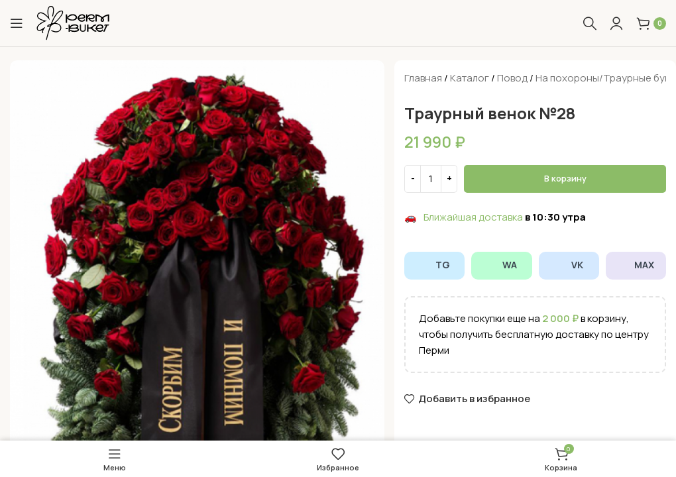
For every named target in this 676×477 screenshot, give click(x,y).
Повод (512, 78)
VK (569, 265)
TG (434, 265)
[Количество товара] (431, 179)
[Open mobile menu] (16, 23)
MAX (636, 265)
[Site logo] (72, 22)
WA (501, 265)
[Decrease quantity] (412, 179)
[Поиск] (590, 23)
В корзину (565, 178)
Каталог (469, 78)
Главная (423, 78)
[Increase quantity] (449, 179)
